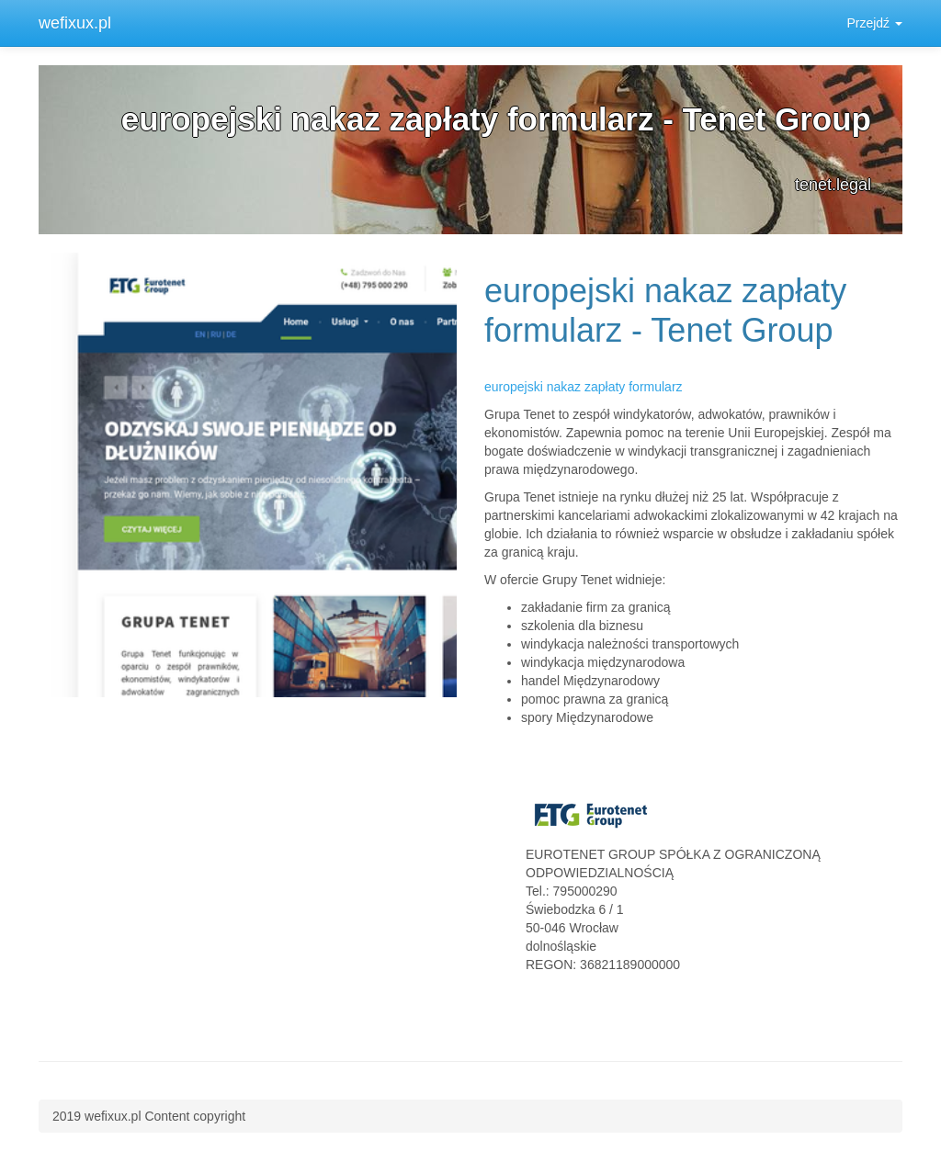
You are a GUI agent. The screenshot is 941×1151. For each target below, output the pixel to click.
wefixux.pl (75, 23)
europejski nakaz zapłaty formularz (583, 386)
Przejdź (874, 23)
